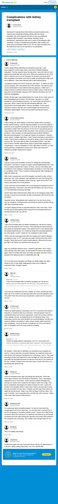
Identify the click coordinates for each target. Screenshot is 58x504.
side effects (21, 49)
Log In (45, 2)
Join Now (46, 454)
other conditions (11, 49)
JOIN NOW (52, 2)
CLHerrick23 (16, 25)
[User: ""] (9, 25)
